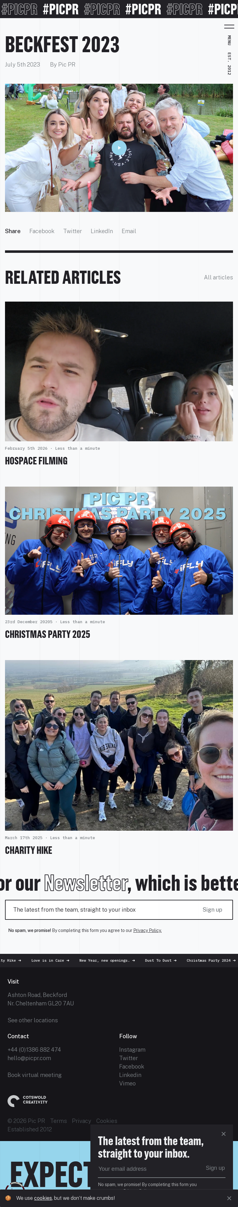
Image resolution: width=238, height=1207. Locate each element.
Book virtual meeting (35, 1075)
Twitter (72, 231)
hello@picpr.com (29, 1058)
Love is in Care (53, 960)
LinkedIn (102, 231)
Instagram (132, 1049)
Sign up (212, 909)
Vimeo (127, 1083)
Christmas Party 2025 (47, 634)
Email (129, 231)
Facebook (41, 231)
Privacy (81, 1121)
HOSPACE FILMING (36, 460)
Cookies (106, 1121)
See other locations (33, 1020)
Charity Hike (28, 850)
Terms (58, 1121)
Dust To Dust (164, 960)
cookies (43, 1198)
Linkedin (130, 1075)
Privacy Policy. (147, 930)
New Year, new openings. (110, 960)
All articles (218, 277)
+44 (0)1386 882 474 (34, 1049)
